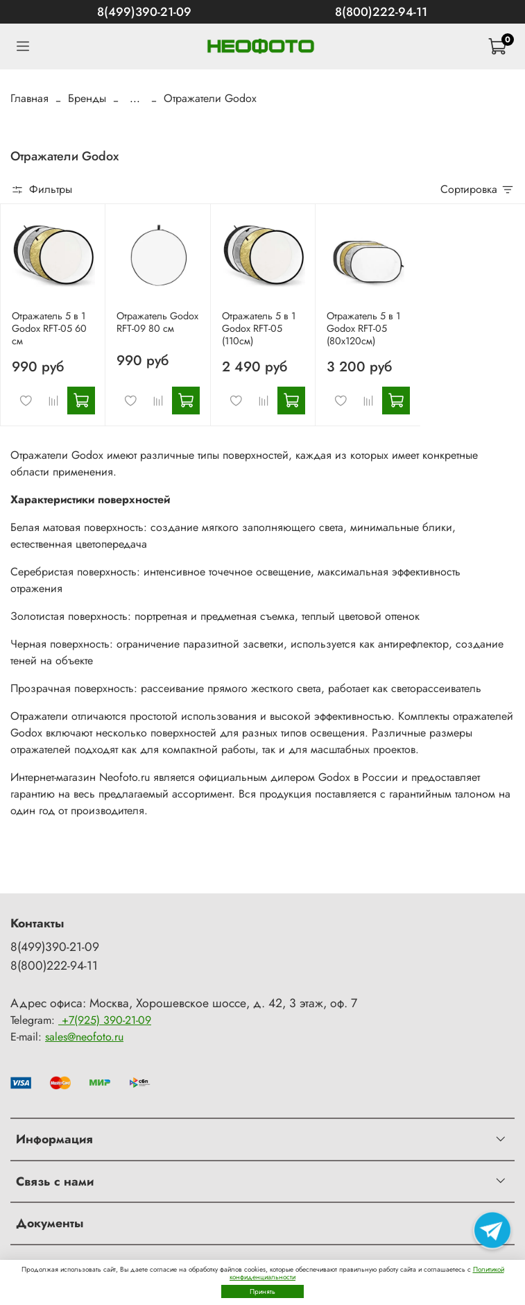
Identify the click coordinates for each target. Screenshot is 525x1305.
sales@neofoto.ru (84, 1037)
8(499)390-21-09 (144, 12)
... (135, 98)
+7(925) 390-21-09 (104, 1020)
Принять (262, 1291)
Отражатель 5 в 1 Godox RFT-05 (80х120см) (363, 328)
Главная (29, 98)
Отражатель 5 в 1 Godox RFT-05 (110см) (258, 328)
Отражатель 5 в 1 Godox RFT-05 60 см (49, 328)
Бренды (87, 98)
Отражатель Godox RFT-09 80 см (157, 322)
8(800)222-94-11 (381, 12)
